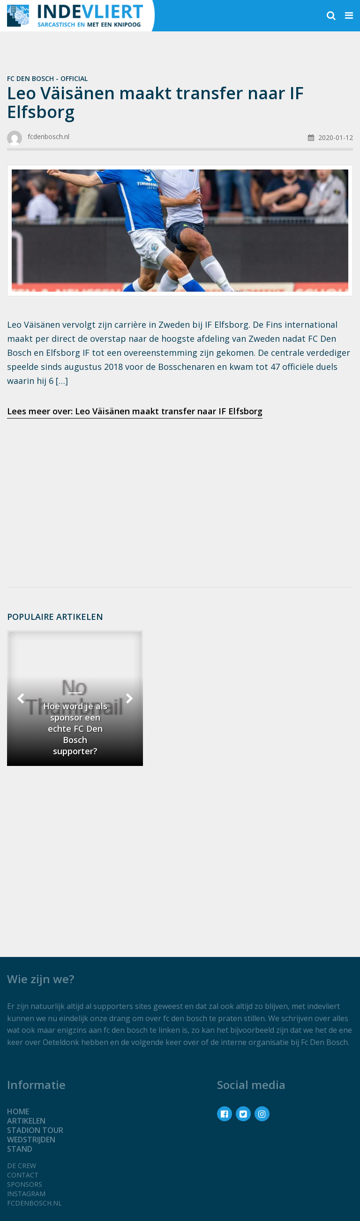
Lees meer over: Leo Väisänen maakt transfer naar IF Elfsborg (134, 411)
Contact (22, 1174)
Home (18, 1111)
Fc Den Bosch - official (47, 78)
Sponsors (24, 1184)
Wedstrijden (31, 1139)
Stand (19, 1149)
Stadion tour (35, 1130)
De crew (21, 1165)
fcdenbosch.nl (34, 1203)
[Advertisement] (180, 500)
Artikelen (26, 1121)
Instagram (26, 1193)
